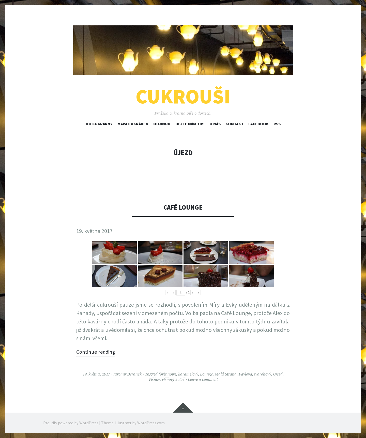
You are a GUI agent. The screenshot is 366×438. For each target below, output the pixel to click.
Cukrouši (183, 96)
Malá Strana (226, 374)
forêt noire (167, 374)
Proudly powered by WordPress (70, 422)
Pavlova (245, 374)
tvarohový (262, 374)
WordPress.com (151, 422)
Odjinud (162, 123)
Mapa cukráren (132, 123)
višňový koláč (173, 379)
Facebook (258, 123)
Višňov (154, 379)
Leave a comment (203, 379)
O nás (215, 123)
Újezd (278, 374)
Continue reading (96, 351)
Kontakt (234, 123)
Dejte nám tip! (190, 123)
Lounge (206, 374)
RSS (277, 123)
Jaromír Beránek (127, 374)
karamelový (188, 374)
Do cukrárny (99, 123)
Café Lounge (183, 207)
